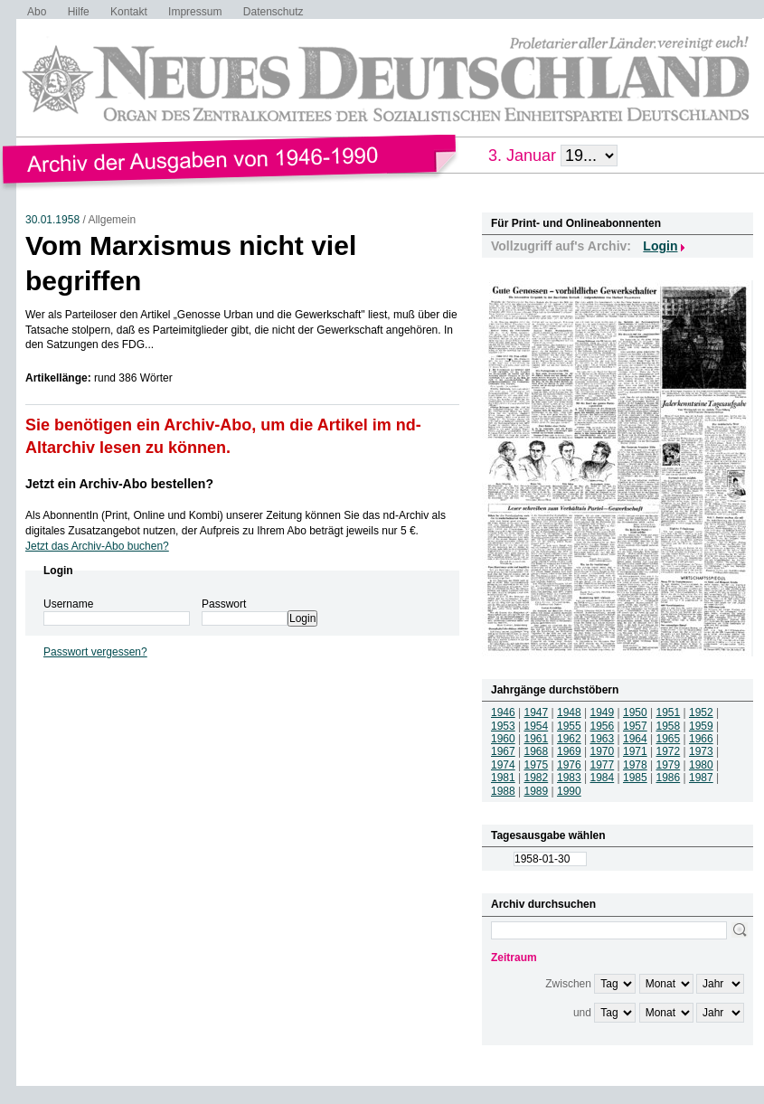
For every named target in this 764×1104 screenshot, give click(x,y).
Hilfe (79, 11)
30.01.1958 (52, 219)
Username (68, 604)
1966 (701, 738)
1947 (536, 712)
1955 (569, 726)
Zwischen (568, 983)
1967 (503, 751)
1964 (635, 738)
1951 (668, 712)
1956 (602, 726)
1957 (635, 726)
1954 (536, 726)
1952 (701, 712)
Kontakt (128, 11)
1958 (668, 726)
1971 (635, 751)
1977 (602, 765)
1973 (701, 751)
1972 (668, 751)
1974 (503, 765)
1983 (569, 777)
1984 (602, 777)
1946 (503, 712)
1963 (602, 738)
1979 (668, 765)
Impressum (195, 11)
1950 (635, 712)
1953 (503, 726)
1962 (569, 738)
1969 (569, 751)
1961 (536, 738)
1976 (569, 765)
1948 (569, 712)
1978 (635, 765)
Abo (36, 11)
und (582, 1012)
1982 (536, 777)
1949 (602, 712)
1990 (569, 791)
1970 (602, 751)
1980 (701, 765)
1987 (701, 777)
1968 (536, 751)
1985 (635, 777)
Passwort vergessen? (95, 652)
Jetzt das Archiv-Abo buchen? (97, 546)
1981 (503, 777)
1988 (503, 791)
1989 (536, 791)
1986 (668, 777)
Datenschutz (273, 11)
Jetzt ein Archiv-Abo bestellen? (119, 484)
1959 (701, 726)
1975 (536, 765)
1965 (668, 738)
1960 (503, 738)
